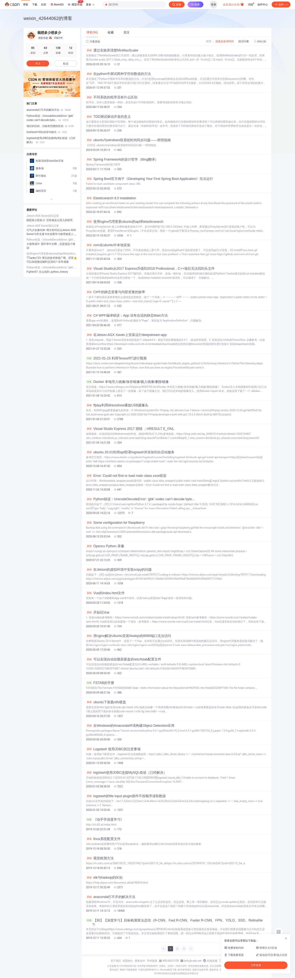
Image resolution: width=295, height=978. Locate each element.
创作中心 (262, 4)
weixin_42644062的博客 (48, 18)
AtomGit (56, 4)
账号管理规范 (184, 969)
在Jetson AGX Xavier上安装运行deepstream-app (126, 335)
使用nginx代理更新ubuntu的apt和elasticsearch (124, 221)
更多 (90, 4)
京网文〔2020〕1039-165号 (173, 966)
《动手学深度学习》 (105, 819)
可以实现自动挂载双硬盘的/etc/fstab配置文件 (123, 659)
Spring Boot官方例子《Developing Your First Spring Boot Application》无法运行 (149, 179)
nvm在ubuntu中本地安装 (108, 245)
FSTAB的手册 (100, 683)
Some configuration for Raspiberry (115, 522)
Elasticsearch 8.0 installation (111, 198)
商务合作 (140, 960)
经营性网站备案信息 (198, 966)
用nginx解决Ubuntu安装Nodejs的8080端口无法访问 (128, 636)
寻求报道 (152, 960)
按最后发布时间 (224, 41)
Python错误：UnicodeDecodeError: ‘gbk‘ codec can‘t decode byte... (140, 499)
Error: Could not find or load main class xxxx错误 (126, 476)
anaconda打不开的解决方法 (110, 897)
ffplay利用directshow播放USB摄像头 (117, 405)
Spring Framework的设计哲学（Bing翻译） (122, 159)
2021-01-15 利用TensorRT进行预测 (116, 358)
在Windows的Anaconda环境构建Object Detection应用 (130, 725)
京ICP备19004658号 (147, 966)
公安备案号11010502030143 (121, 966)
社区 (43, 4)
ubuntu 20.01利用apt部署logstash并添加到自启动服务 (130, 452)
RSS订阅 (260, 41)
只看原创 (93, 41)
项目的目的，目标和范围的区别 (50, 126)
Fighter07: (33, 271)
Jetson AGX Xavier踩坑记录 (43, 215)
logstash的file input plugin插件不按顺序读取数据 (126, 796)
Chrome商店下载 (168, 969)
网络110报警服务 (128, 969)
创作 (281, 4)
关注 (37, 63)
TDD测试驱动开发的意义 (108, 116)
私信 (65, 63)
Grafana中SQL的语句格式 (47, 132)
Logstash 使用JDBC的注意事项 (113, 749)
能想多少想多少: (36, 220)
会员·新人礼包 (233, 4)
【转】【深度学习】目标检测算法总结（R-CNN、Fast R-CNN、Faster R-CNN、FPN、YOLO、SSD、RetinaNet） (174, 922)
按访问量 (243, 41)
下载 (34, 4)
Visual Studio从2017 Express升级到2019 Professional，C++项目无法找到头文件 (150, 268)
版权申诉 (213, 969)
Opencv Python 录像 (105, 546)
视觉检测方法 (100, 858)
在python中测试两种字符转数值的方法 (118, 74)
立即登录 (256, 965)
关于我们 (116, 960)
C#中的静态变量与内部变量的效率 (115, 292)
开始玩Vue (97, 612)
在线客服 (212, 960)
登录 (213, 4)
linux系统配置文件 (103, 839)
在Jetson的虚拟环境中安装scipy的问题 (119, 569)
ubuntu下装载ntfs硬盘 (106, 702)
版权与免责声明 (200, 969)
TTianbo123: (34, 257)
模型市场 (75, 3)
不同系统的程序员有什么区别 (111, 97)
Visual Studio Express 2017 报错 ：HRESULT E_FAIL (130, 429)
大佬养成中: (34, 243)
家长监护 (114, 969)
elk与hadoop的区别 (104, 877)
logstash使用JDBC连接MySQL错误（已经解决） (126, 772)
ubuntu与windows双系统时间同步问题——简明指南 (128, 140)
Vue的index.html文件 (105, 593)
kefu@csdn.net (192, 960)
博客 (25, 4)
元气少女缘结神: (36, 230)
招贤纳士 (128, 960)
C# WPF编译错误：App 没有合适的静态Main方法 (127, 315)
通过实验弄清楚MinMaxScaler (112, 50)
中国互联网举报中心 (148, 969)
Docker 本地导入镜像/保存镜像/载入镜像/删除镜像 (127, 382)
